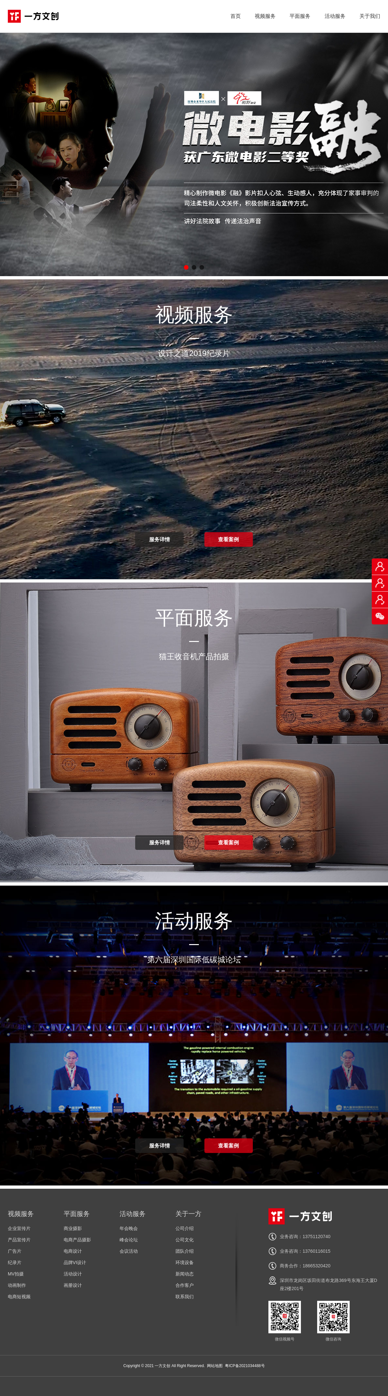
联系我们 (184, 1296)
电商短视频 (19, 1296)
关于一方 (188, 1213)
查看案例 (228, 539)
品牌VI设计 (75, 1262)
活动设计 (73, 1273)
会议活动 (129, 1251)
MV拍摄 (16, 1273)
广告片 (14, 1251)
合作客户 (184, 1285)
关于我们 (369, 16)
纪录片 (14, 1262)
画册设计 (73, 1285)
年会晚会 (129, 1228)
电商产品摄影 (77, 1239)
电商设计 (73, 1251)
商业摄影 (73, 1228)
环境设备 (184, 1262)
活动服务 (335, 16)
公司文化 (184, 1239)
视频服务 (265, 16)
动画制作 (17, 1285)
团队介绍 (184, 1251)
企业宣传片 (19, 1228)
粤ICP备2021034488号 (245, 1366)
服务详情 (159, 539)
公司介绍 (184, 1228)
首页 (235, 16)
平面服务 (300, 16)
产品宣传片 (19, 1239)
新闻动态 (184, 1273)
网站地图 (215, 1366)
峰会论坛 (129, 1239)
